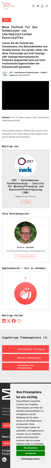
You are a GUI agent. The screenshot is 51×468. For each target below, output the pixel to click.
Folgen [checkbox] (25, 202)
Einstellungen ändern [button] (30, 459)
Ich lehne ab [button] (30, 453)
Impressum (7, 414)
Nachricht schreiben (25, 256)
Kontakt (7, 425)
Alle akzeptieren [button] (31, 448)
